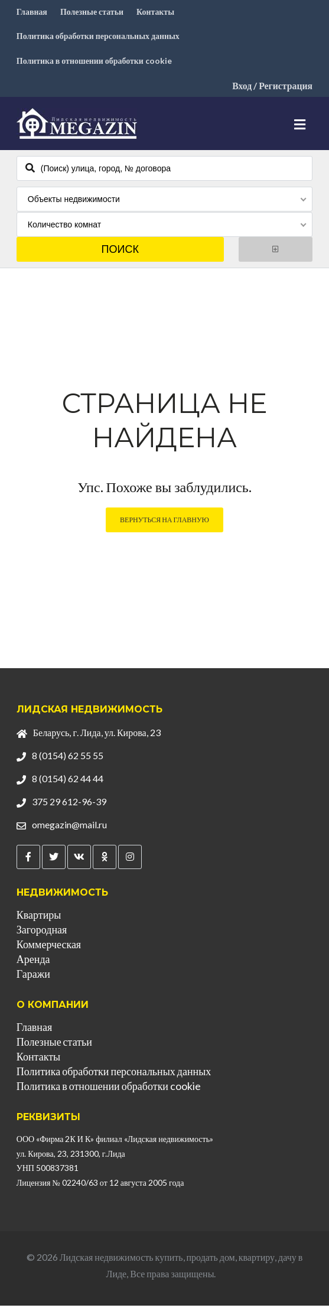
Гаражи (33, 975)
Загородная (42, 931)
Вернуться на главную (164, 522)
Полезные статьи (92, 12)
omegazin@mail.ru (69, 826)
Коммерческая (49, 946)
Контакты (156, 12)
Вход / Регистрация (271, 88)
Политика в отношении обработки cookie (94, 63)
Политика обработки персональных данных (99, 37)
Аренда (33, 961)
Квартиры (39, 916)
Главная (32, 12)
